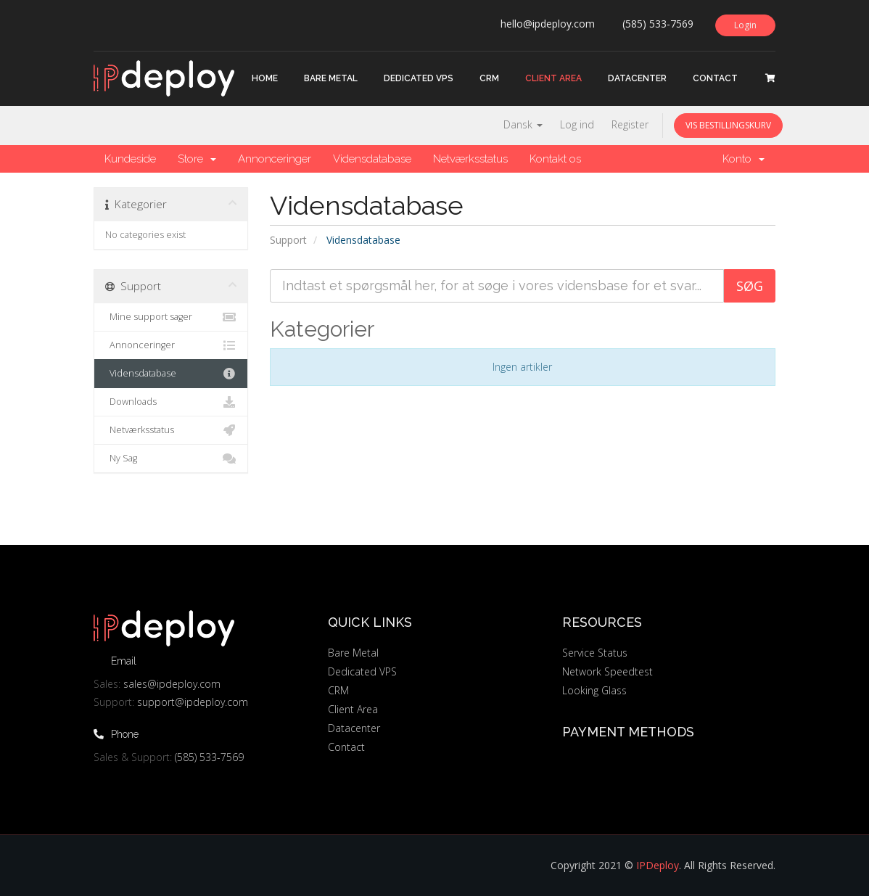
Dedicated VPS (418, 78)
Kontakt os (555, 158)
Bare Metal (331, 78)
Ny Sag (170, 458)
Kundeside (130, 158)
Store (197, 158)
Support (288, 240)
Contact (715, 78)
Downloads (170, 402)
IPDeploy (657, 865)
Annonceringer (274, 158)
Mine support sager (170, 317)
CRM (489, 78)
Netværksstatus (470, 158)
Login (745, 25)
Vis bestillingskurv (728, 125)
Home (265, 78)
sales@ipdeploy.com (172, 684)
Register (629, 124)
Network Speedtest (607, 671)
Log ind (577, 124)
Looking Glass (594, 690)
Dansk (523, 124)
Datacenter (637, 78)
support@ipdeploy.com (192, 702)
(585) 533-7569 (209, 757)
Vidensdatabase (372, 158)
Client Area (553, 78)
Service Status (594, 652)
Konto (743, 158)
